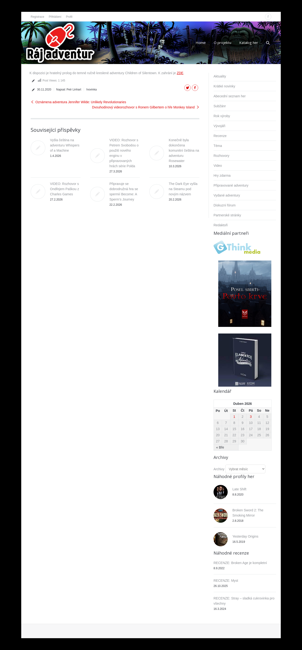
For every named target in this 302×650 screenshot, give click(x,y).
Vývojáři (219, 126)
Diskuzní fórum (224, 205)
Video (218, 165)
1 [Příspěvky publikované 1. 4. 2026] (234, 417)
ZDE (180, 73)
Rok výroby (222, 116)
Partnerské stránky (227, 215)
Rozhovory (221, 156)
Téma (218, 146)
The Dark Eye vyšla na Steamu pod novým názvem (183, 189)
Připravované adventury (231, 185)
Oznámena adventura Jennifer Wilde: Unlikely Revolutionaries (80, 102)
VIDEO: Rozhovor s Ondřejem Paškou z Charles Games (64, 189)
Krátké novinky (224, 86)
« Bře (220, 447)
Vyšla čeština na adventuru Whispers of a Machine (65, 145)
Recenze (220, 136)
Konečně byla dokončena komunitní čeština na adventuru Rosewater (184, 150)
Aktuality (220, 76)
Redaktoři (221, 225)
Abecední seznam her (230, 96)
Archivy (219, 469)
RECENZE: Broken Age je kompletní (240, 563)
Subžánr (220, 106)
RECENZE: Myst (226, 580)
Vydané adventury (227, 195)
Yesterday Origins (245, 536)
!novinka (91, 89)
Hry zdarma (222, 175)
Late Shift (239, 489)
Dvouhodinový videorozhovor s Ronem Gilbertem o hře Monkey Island (143, 107)
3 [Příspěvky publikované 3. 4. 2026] (251, 417)
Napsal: (68, 89)
